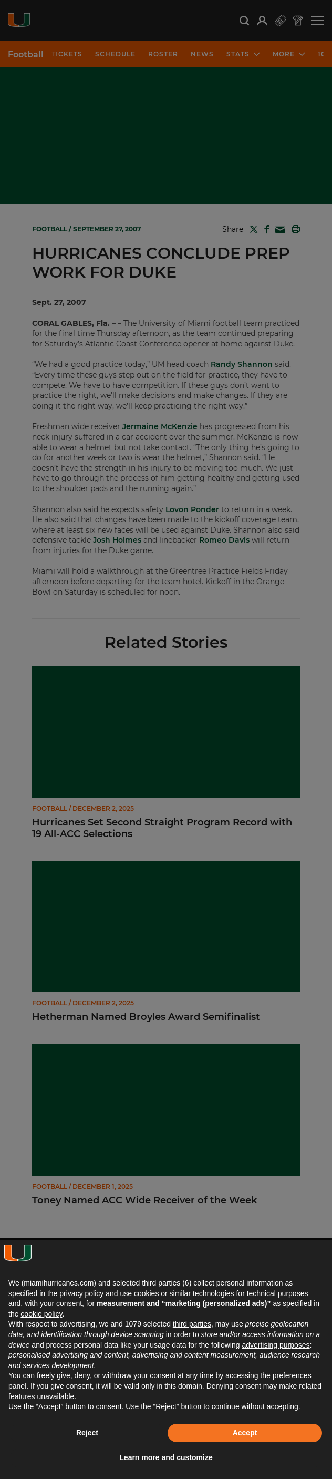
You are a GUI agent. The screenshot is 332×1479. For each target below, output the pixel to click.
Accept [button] (245, 1433)
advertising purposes (275, 1345)
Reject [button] (87, 1433)
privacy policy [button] (81, 1293)
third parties (192, 1324)
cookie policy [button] (41, 1314)
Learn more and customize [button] (165, 1457)
